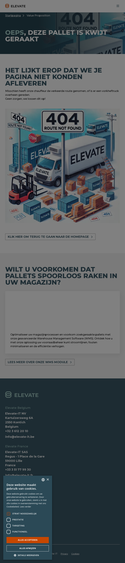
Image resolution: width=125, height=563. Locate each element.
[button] (28, 555)
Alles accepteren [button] (28, 540)
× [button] (47, 479)
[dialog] (62, 281)
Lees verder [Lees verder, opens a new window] (25, 506)
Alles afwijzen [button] (27, 548)
